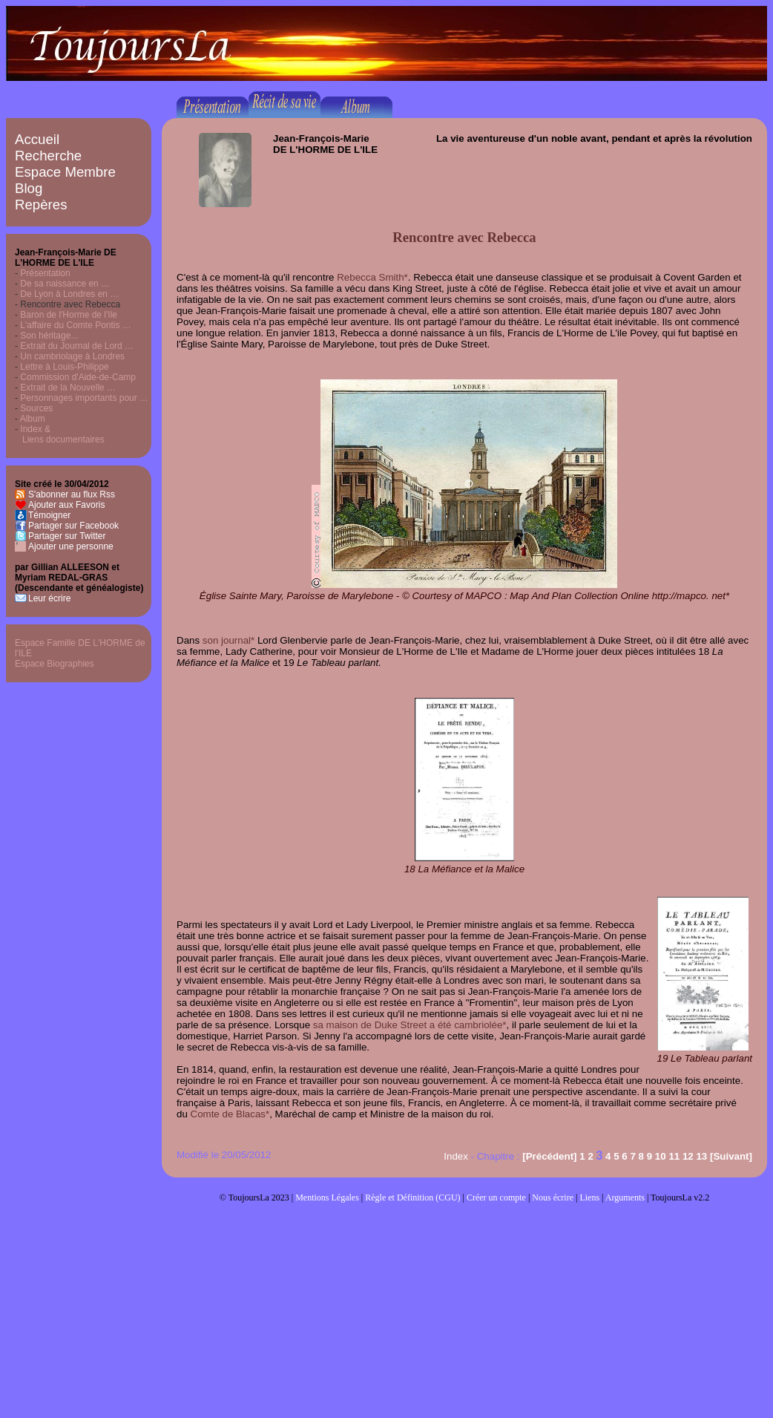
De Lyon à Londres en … (69, 294)
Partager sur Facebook (73, 525)
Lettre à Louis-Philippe (64, 367)
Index (456, 1156)
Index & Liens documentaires (60, 434)
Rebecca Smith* (372, 277)
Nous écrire (552, 1197)
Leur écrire (49, 598)
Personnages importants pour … (84, 398)
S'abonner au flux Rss (71, 494)
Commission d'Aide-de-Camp (78, 377)
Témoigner (49, 515)
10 (660, 1156)
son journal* (228, 640)
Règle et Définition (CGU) (412, 1197)
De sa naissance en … (65, 283)
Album (32, 419)
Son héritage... (49, 335)
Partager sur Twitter (66, 536)
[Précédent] (549, 1156)
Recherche (48, 155)
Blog (28, 188)
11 (674, 1156)
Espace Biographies (54, 664)
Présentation (45, 273)
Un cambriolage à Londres (72, 356)
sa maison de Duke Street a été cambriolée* (410, 1024)
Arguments (625, 1197)
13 (701, 1156)
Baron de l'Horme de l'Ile (68, 315)
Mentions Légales (327, 1197)
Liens (589, 1197)
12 (688, 1156)
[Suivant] (731, 1156)
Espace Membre (65, 172)
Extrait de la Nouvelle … (68, 387)
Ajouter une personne (71, 546)
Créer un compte (496, 1197)
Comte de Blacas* (230, 1114)
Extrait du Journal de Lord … (77, 346)
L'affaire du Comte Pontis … (75, 325)
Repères (41, 204)
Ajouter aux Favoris (66, 505)
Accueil (37, 139)
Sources (36, 408)
